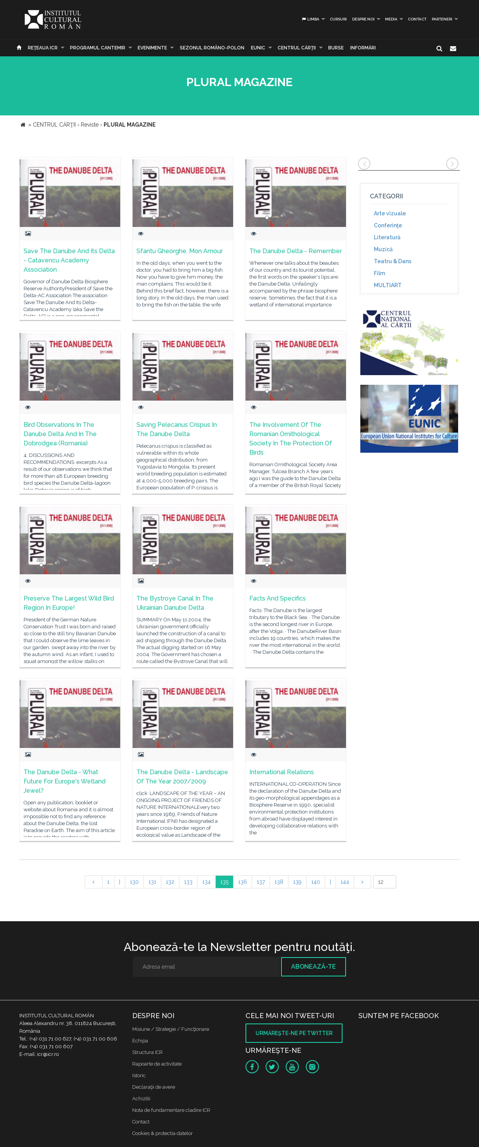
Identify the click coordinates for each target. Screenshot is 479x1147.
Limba (310, 19)
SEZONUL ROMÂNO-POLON (212, 48)
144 (345, 882)
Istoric (139, 1075)
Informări (363, 48)
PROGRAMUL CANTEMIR (97, 48)
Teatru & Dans (392, 261)
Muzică (383, 249)
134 (206, 882)
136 (242, 882)
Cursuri (338, 19)
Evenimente (152, 48)
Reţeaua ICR (43, 48)
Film (379, 273)
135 (224, 882)
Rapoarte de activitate (157, 1064)
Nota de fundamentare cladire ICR (171, 1110)
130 (134, 882)
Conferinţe (388, 225)
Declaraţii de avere (153, 1087)
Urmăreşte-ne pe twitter (294, 1033)
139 (297, 882)
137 (261, 882)
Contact (417, 19)
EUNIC (258, 48)
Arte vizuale (390, 213)
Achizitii (141, 1098)
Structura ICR (147, 1052)
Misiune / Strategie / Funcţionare (170, 1029)
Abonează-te (313, 966)
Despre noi (363, 19)
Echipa (140, 1041)
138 (278, 882)
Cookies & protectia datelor (162, 1133)
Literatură (387, 237)
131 (152, 882)
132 (170, 882)
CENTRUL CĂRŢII (297, 48)
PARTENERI (442, 19)
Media (391, 19)
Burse (336, 48)
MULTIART (388, 285)
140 (315, 882)
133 (188, 882)
